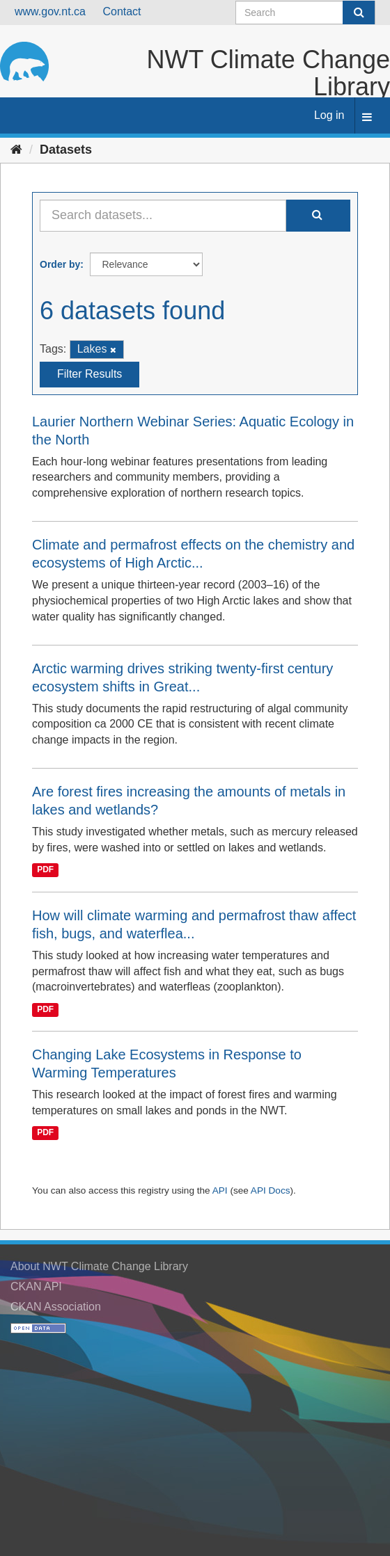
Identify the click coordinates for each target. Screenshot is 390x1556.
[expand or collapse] (367, 118)
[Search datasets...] (163, 216)
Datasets (66, 150)
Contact (121, 11)
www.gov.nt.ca (50, 11)
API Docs (270, 1190)
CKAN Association (55, 1307)
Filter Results (89, 374)
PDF (45, 870)
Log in (329, 115)
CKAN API (36, 1286)
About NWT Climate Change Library (99, 1266)
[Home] (16, 150)
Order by (60, 264)
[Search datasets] (305, 12)
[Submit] (359, 12)
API (220, 1190)
